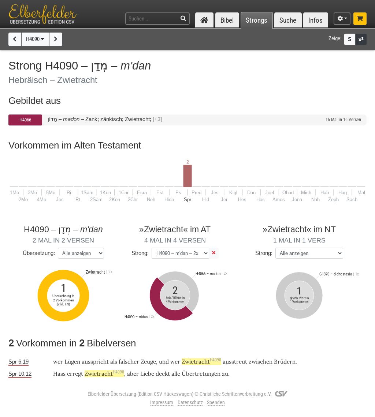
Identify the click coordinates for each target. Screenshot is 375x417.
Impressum (161, 402)
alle (175, 373)
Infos (315, 20)
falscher (129, 361)
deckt (163, 373)
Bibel (227, 20)
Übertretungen (201, 373)
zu (225, 373)
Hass (59, 373)
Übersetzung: (39, 253)
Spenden (216, 402)
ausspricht (95, 361)
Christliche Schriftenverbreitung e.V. (236, 394)
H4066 (25, 120)
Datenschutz (190, 402)
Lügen (72, 361)
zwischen (260, 361)
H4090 (35, 39)
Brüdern (285, 361)
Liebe (147, 373)
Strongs (256, 20)
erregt (75, 373)
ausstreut (235, 361)
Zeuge (148, 361)
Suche (287, 20)
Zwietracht (201, 361)
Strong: (140, 253)
